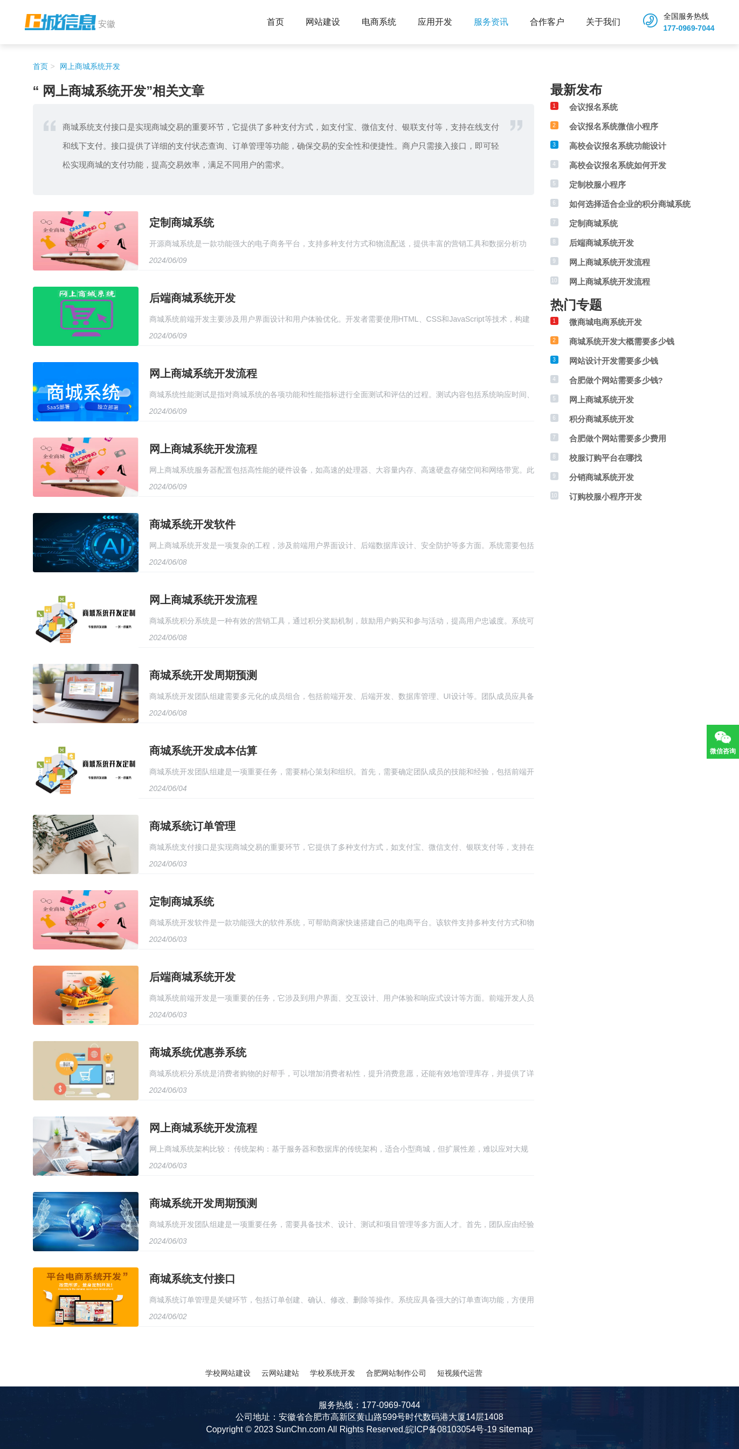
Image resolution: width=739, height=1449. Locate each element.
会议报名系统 (593, 107)
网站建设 (323, 21)
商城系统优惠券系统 (197, 1052)
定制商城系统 (181, 222)
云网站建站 (280, 1373)
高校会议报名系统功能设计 (617, 145)
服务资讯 (491, 21)
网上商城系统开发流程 (203, 373)
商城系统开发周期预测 (203, 675)
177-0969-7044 (689, 28)
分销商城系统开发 (601, 477)
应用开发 (435, 21)
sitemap (516, 1429)
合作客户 (547, 21)
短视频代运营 (459, 1373)
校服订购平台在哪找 (605, 457)
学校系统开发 (332, 1373)
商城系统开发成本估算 (203, 751)
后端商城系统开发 (192, 298)
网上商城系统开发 (89, 66)
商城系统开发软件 (192, 524)
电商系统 (379, 21)
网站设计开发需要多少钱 (613, 360)
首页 (275, 21)
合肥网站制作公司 (396, 1373)
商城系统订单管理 (192, 826)
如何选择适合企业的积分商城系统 (629, 204)
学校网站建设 (228, 1373)
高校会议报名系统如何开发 (617, 165)
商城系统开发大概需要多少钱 (621, 341)
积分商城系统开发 (601, 419)
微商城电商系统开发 (605, 322)
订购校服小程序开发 (605, 496)
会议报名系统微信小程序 (613, 126)
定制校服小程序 (597, 184)
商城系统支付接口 (192, 1279)
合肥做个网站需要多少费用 (617, 438)
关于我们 (603, 21)
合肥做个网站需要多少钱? (616, 380)
